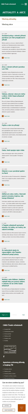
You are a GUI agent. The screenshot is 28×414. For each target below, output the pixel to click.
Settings (7, 405)
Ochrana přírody (7, 333)
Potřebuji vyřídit (7, 336)
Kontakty (6, 340)
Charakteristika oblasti (9, 331)
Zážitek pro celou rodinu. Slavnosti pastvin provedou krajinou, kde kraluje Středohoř (14, 196)
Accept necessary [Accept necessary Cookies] (9, 410)
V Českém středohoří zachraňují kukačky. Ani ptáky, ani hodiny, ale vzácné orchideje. (14, 227)
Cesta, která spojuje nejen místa (13, 150)
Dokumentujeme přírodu (9, 378)
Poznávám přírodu (8, 369)
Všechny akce (7, 24)
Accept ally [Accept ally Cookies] (21, 408)
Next (23, 314)
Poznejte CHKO (7, 329)
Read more (5, 58)
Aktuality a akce (7, 338)
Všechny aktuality (9, 19)
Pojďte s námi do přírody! (10, 125)
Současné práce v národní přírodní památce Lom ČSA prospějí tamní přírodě (14, 38)
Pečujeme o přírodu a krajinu (10, 376)
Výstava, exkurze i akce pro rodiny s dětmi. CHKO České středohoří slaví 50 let (13, 96)
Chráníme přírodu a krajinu (10, 373)
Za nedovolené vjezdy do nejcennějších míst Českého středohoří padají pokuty (11, 252)
